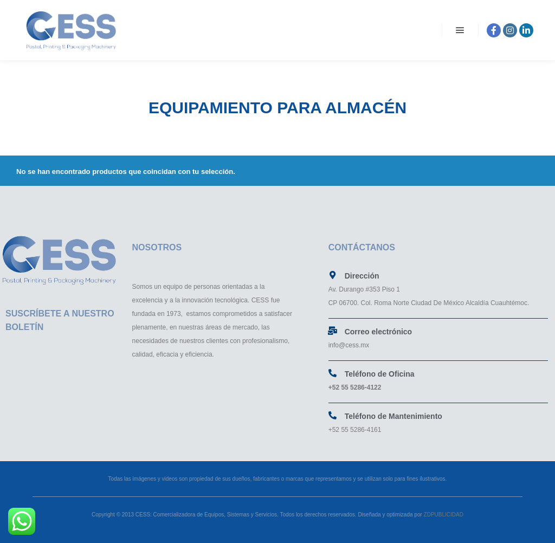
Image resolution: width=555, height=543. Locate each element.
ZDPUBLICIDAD (442, 515)
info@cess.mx (349, 345)
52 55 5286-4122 (357, 387)
